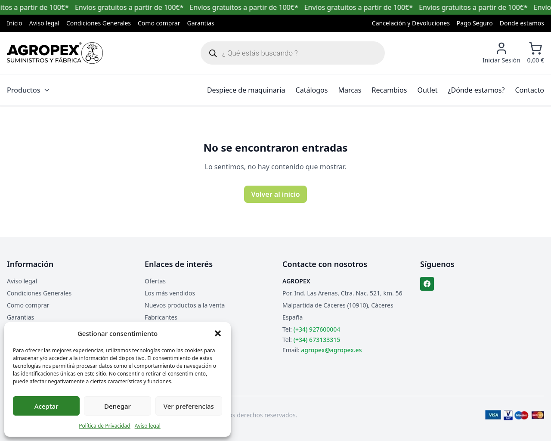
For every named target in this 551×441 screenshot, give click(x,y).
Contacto (529, 90)
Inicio (14, 23)
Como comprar (159, 23)
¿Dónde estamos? (476, 90)
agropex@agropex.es (331, 350)
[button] (218, 333)
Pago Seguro (475, 23)
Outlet (427, 90)
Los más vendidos (170, 293)
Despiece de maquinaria (246, 90)
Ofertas (155, 281)
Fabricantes (161, 317)
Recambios (389, 90)
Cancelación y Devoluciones (411, 23)
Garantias (200, 23)
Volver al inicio (275, 194)
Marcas (349, 90)
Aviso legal (148, 425)
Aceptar (46, 406)
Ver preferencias (189, 406)
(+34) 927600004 (317, 329)
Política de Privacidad (104, 425)
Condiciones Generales (98, 23)
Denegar (117, 406)
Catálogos (312, 90)
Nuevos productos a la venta (185, 305)
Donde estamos (522, 23)
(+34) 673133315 (317, 339)
